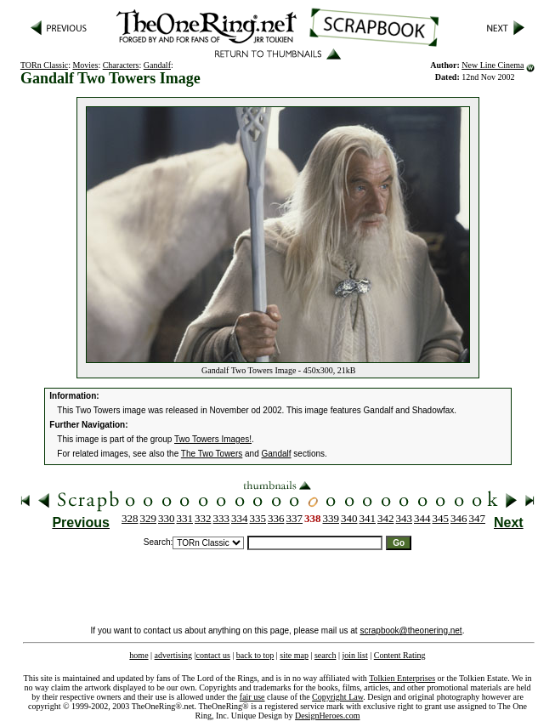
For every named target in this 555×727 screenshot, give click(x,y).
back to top (255, 655)
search (325, 655)
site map (294, 655)
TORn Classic (44, 65)
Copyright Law (337, 696)
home (138, 655)
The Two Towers (211, 453)
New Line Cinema (493, 65)
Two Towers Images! (213, 439)
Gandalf (157, 65)
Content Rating (400, 655)
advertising (173, 655)
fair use (252, 696)
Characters (121, 65)
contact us (213, 655)
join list (354, 655)
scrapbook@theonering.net (411, 630)
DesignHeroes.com (327, 715)
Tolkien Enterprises (402, 678)
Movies (85, 65)
